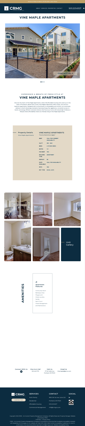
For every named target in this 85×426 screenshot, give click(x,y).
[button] (82, 8)
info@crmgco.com (54, 407)
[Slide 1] (41, 81)
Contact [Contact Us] (59, 8)
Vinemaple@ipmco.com (64, 371)
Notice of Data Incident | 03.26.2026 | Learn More (42, 1)
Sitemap (38, 419)
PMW (46, 418)
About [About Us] (38, 8)
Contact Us (65, 73)
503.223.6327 (75, 8)
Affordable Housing (35, 404)
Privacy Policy (46, 419)
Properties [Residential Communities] (52, 8)
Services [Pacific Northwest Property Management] (44, 8)
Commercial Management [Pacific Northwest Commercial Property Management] (37, 407)
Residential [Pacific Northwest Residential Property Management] (32, 401)
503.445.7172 (35, 371)
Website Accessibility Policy (61, 425)
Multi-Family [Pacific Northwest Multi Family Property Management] (33, 397)
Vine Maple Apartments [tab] (26, 135)
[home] (14, 8)
